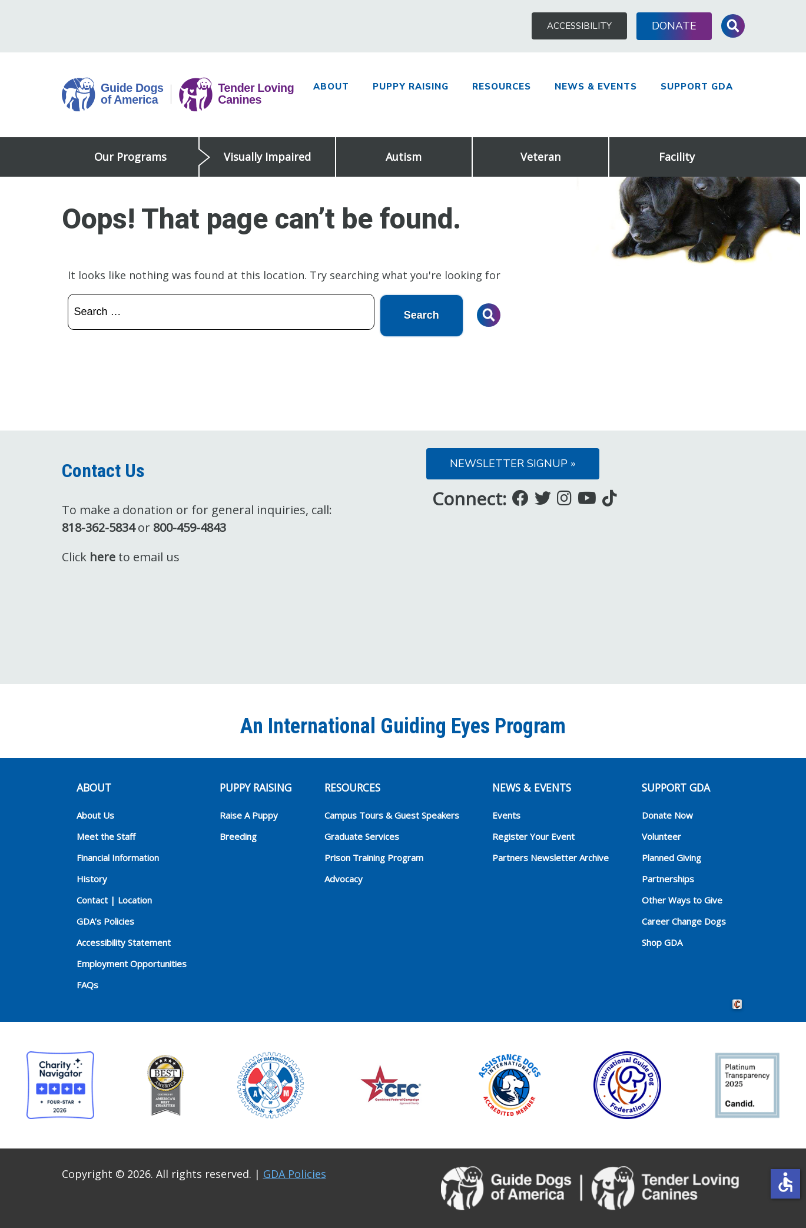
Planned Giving (671, 856)
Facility (677, 157)
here (102, 556)
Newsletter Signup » (513, 462)
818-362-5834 (98, 526)
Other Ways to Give (682, 899)
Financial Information (118, 856)
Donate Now (667, 814)
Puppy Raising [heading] (255, 786)
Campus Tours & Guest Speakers (391, 814)
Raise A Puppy (249, 814)
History (92, 877)
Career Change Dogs (684, 920)
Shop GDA (662, 941)
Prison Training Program (373, 856)
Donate (674, 26)
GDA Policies (294, 1173)
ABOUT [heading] (94, 786)
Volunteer (661, 835)
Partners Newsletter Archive (550, 856)
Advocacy (343, 877)
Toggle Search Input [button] (733, 26)
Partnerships (668, 877)
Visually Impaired (267, 157)
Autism (404, 157)
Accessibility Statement (124, 941)
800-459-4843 (189, 526)
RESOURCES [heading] (352, 786)
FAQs (87, 983)
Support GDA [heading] (676, 786)
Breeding (238, 835)
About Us (95, 814)
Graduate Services (361, 835)
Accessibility (579, 26)
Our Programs (130, 157)
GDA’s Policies (105, 920)
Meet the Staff (106, 835)
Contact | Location (114, 899)
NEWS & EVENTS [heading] (531, 786)
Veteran (540, 157)
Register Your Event (533, 835)
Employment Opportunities (132, 962)
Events (506, 814)
